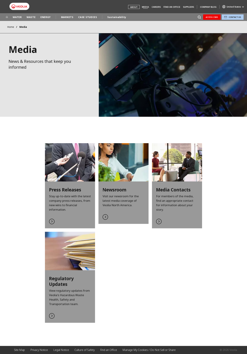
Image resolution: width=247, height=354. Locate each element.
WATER (17, 17)
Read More (70, 186)
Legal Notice (61, 350)
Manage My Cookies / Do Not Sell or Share (149, 350)
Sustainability (116, 17)
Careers (156, 6)
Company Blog (208, 6)
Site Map (19, 350)
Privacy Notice (39, 350)
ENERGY (45, 17)
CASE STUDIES (87, 17)
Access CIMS (212, 17)
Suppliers (188, 6)
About (134, 7)
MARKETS (67, 17)
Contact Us (235, 17)
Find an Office (171, 6)
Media (145, 6)
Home (10, 26)
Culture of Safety (84, 350)
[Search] (199, 17)
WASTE (31, 17)
